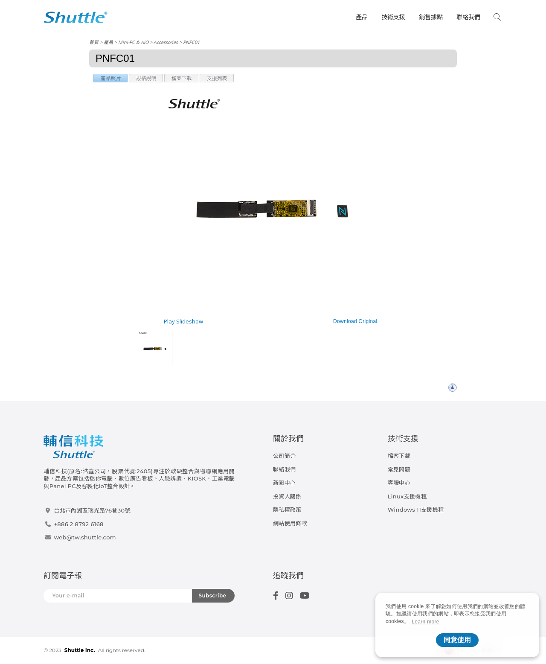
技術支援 (393, 17)
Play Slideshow (183, 321)
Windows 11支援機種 (416, 509)
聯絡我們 (468, 17)
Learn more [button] (425, 622)
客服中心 (399, 482)
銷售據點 (431, 17)
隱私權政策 (287, 509)
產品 (362, 17)
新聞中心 (284, 482)
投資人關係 (287, 496)
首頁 (94, 42)
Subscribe (213, 595)
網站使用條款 (290, 523)
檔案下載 (399, 455)
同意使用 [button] (457, 640)
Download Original (355, 321)
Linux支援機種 (407, 496)
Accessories (166, 42)
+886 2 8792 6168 (78, 524)
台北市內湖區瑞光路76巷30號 (92, 510)
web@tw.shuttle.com (85, 537)
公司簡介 (284, 455)
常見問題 (399, 469)
